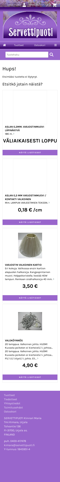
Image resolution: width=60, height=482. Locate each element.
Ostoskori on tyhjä (43, 4)
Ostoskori (39, 45)
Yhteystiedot (12, 403)
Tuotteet (19, 45)
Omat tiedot (17, 4)
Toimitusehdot (13, 407)
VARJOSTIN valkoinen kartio (23, 264)
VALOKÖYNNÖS (14, 340)
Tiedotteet (10, 399)
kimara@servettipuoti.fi (19, 445)
